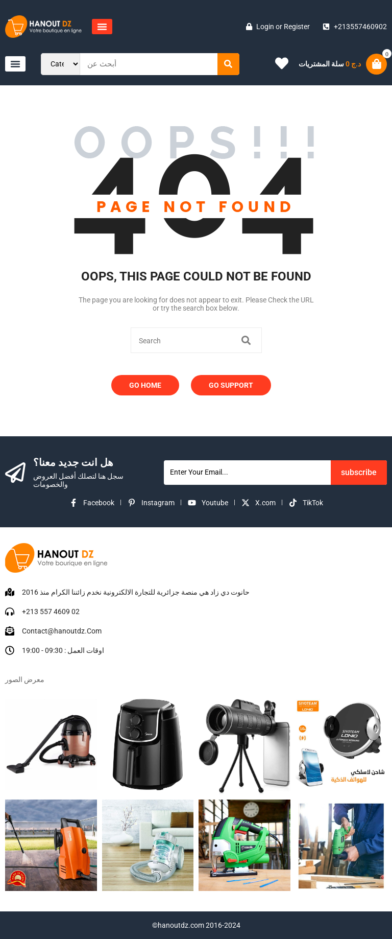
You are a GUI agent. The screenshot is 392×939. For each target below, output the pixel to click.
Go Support (231, 385)
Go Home (145, 385)
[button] (102, 26)
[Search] (228, 64)
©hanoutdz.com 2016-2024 (196, 925)
